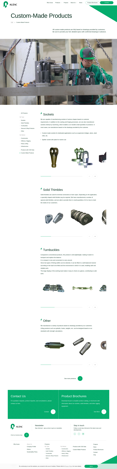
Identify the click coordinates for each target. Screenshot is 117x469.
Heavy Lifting (24, 143)
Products (57, 2)
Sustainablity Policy (32, 452)
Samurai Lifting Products (27, 128)
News (80, 2)
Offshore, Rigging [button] (66, 451)
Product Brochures (98, 449)
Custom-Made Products (79, 449)
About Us (73, 2)
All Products (24, 113)
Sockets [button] (48, 448)
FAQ (94, 455)
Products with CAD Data (27, 150)
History (29, 449)
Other (22, 131)
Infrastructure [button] (65, 455)
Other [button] (47, 458)
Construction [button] (65, 448)
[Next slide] (95, 176)
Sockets (23, 120)
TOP (12, 22)
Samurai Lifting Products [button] (52, 455)
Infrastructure (24, 146)
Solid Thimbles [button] (49, 451)
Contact (95, 452)
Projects (66, 2)
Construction (24, 138)
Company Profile (31, 446)
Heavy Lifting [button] (65, 453)
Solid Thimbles (25, 123)
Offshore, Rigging (26, 141)
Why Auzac (50, 2)
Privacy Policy (68, 466)
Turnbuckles (24, 125)
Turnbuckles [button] (49, 453)
